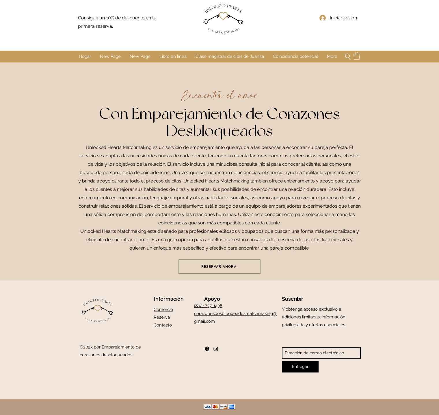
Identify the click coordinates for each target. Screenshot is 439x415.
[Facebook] (207, 349)
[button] (348, 57)
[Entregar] (300, 366)
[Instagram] (216, 349)
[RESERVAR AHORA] (219, 266)
